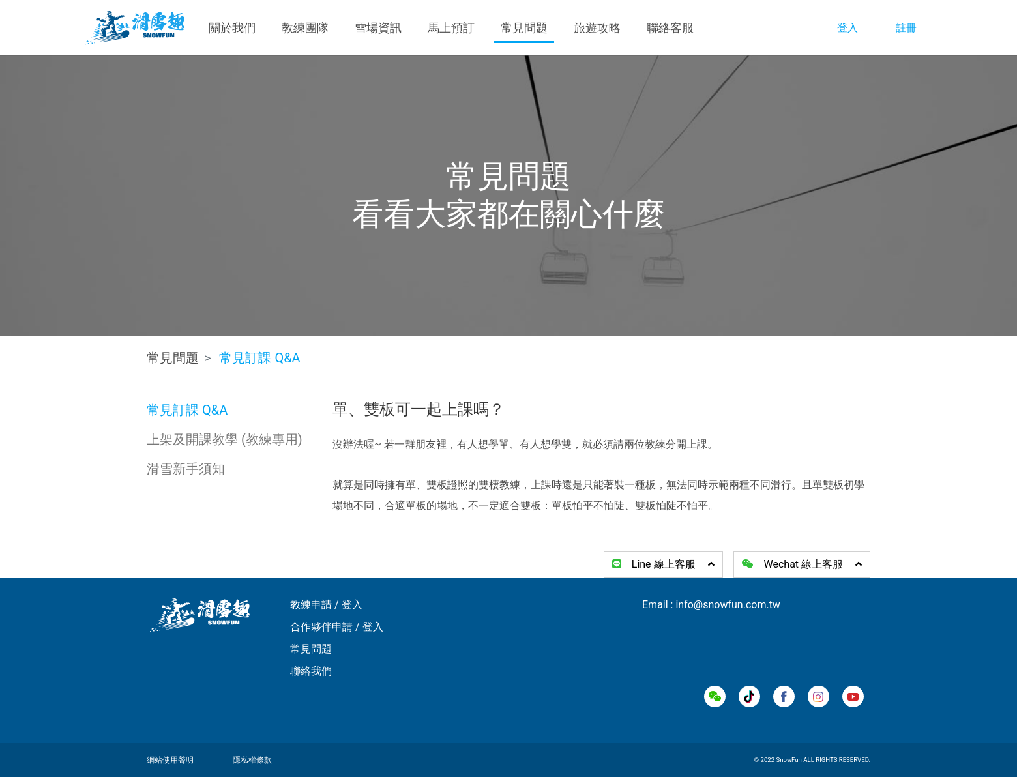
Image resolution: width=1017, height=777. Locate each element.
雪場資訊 (378, 28)
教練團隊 (305, 28)
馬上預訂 (451, 28)
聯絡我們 (311, 671)
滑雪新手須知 (186, 468)
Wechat (802, 564)
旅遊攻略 (597, 28)
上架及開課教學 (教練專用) (224, 439)
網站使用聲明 (170, 760)
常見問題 (524, 28)
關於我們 (232, 28)
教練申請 (311, 604)
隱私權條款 (252, 760)
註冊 (906, 28)
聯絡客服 (670, 28)
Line (663, 564)
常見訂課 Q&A (187, 410)
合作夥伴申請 (321, 627)
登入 (847, 28)
